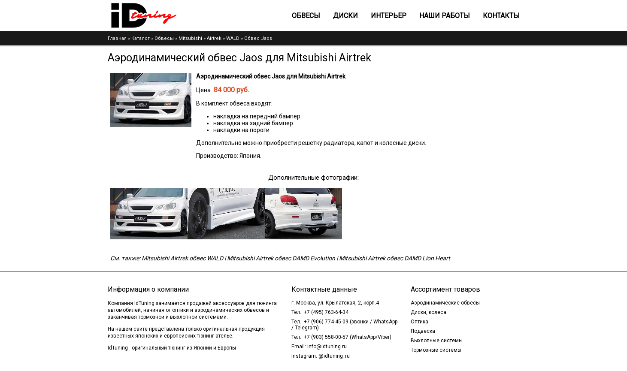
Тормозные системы (436, 350)
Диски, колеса (428, 312)
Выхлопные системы (437, 341)
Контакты (501, 16)
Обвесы (306, 16)
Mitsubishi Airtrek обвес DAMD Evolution (281, 258)
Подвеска (423, 331)
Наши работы (444, 16)
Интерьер (388, 16)
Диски (345, 16)
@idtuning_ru (334, 356)
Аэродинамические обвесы (445, 303)
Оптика (419, 322)
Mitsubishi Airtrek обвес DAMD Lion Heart (394, 258)
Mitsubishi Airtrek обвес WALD (182, 258)
